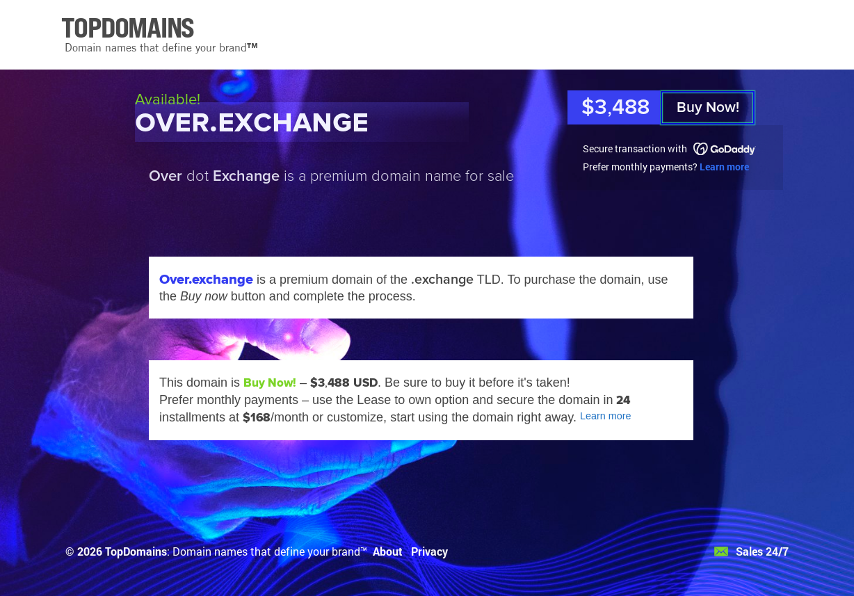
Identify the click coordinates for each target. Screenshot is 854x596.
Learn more (724, 166)
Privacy (429, 551)
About (388, 551)
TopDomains (136, 551)
